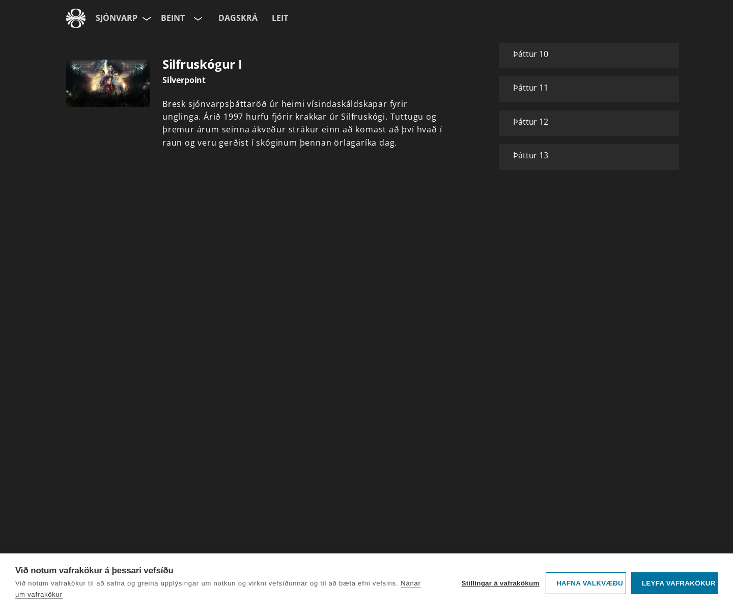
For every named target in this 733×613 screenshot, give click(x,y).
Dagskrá (238, 17)
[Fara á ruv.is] (76, 18)
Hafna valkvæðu (589, 583)
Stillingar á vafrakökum (500, 583)
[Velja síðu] (145, 18)
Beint (173, 17)
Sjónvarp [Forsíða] (116, 17)
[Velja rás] (197, 18)
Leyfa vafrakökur (679, 583)
